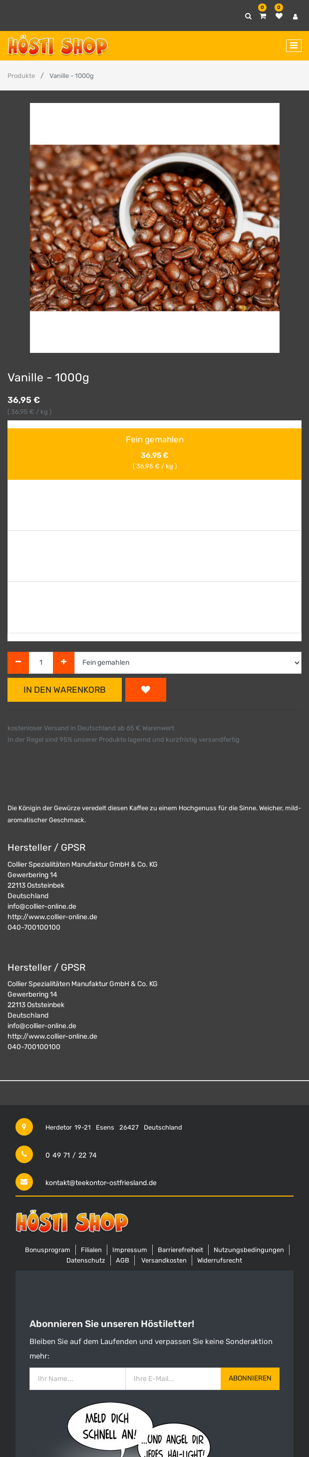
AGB (122, 1260)
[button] (145, 690)
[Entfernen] (18, 663)
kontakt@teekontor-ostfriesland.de (101, 1183)
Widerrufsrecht (219, 1260)
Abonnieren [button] (250, 1378)
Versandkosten (164, 1260)
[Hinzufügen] (63, 663)
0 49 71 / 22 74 (71, 1155)
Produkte (21, 75)
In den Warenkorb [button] (64, 690)
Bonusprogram (47, 1250)
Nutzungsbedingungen (249, 1250)
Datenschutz (85, 1260)
